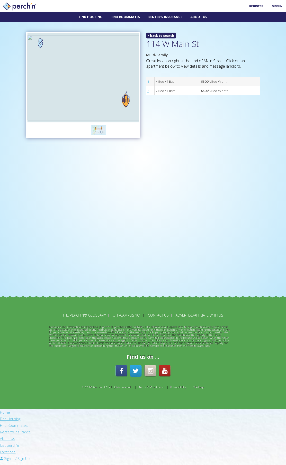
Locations (8, 449)
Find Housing (90, 17)
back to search (161, 35)
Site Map (198, 385)
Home (5, 410)
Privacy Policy (178, 385)
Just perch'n (9, 443)
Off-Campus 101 (127, 313)
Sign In (277, 6)
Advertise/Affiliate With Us (199, 313)
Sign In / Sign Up (15, 456)
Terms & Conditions (151, 385)
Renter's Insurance (165, 17)
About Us (198, 17)
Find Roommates (125, 17)
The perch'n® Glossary (84, 313)
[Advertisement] (53, 219)
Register (256, 6)
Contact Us (158, 313)
